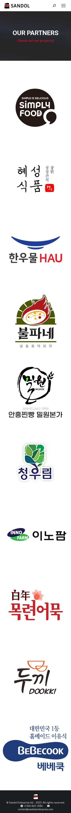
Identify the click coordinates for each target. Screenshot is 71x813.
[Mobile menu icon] (63, 5)
